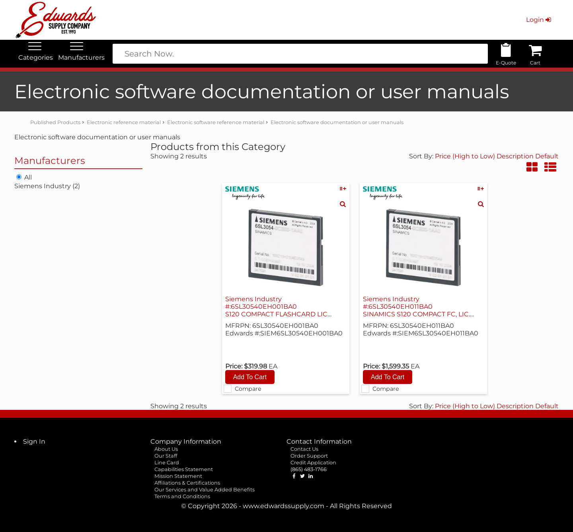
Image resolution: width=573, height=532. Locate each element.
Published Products (55, 122)
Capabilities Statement (183, 469)
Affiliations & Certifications (187, 483)
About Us (166, 449)
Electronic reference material (124, 122)
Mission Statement (178, 476)
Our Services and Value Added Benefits (204, 490)
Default (547, 156)
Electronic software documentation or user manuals (337, 122)
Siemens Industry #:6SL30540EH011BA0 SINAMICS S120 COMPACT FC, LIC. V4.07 (416, 310)
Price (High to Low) (466, 156)
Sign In (34, 441)
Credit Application (313, 463)
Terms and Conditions (182, 496)
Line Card (166, 463)
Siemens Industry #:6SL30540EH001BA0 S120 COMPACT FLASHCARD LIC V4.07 (276, 310)
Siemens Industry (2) (47, 186)
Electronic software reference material (215, 122)
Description (515, 156)
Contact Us (304, 449)
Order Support (309, 456)
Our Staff (165, 456)
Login (539, 19)
